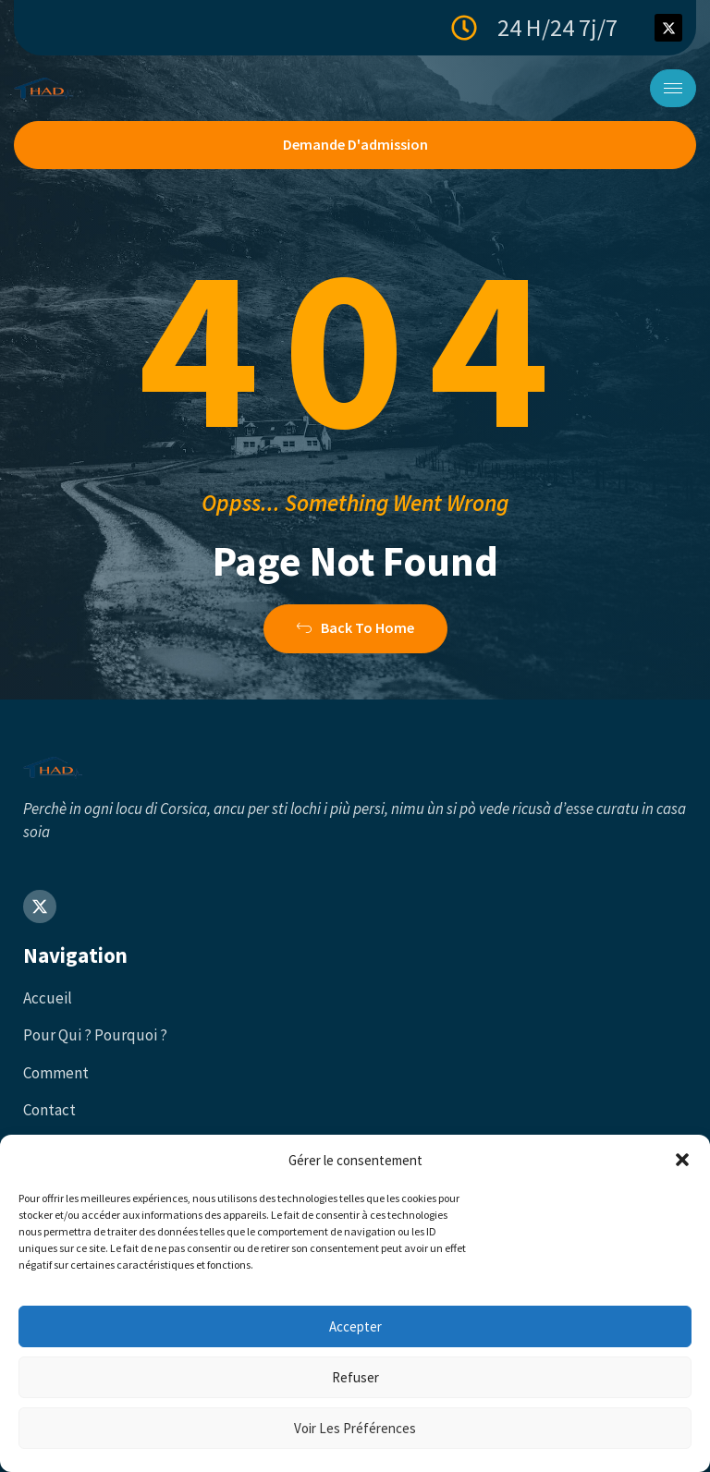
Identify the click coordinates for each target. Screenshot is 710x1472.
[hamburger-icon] (673, 88)
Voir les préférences (355, 1428)
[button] (682, 1159)
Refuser (355, 1377)
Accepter (355, 1326)
